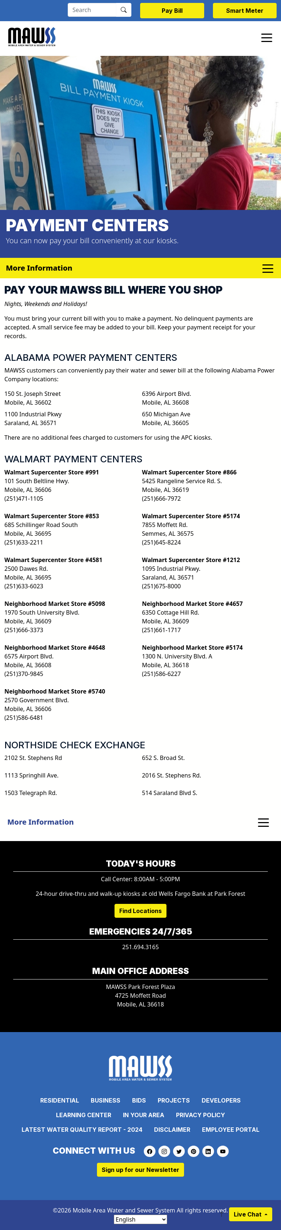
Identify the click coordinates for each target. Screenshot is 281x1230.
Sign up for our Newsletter (140, 1169)
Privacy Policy (200, 1115)
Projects (174, 1100)
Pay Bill (172, 10)
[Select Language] (140, 1219)
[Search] (92, 10)
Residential (59, 1100)
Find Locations (140, 910)
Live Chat (248, 1214)
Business (105, 1100)
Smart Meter (244, 10)
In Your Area (143, 1115)
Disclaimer (172, 1129)
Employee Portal (230, 1129)
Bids (139, 1100)
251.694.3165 (140, 947)
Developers (221, 1100)
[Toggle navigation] (267, 37)
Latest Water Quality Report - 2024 (82, 1129)
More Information (40, 822)
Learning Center (83, 1115)
